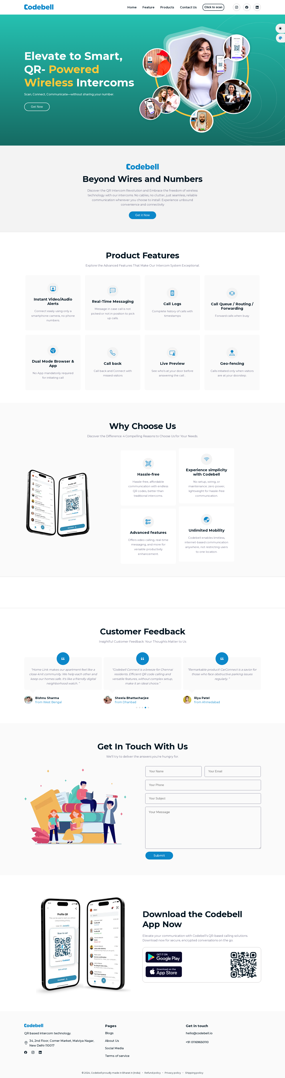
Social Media (114, 1048)
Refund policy (153, 1072)
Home (132, 7)
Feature (148, 7)
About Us (112, 1041)
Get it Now (142, 215)
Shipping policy (194, 1072)
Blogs (109, 1033)
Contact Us (188, 7)
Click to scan (213, 7)
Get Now (37, 106)
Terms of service (117, 1056)
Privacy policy (173, 1072)
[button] (136, 707)
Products (167, 7)
